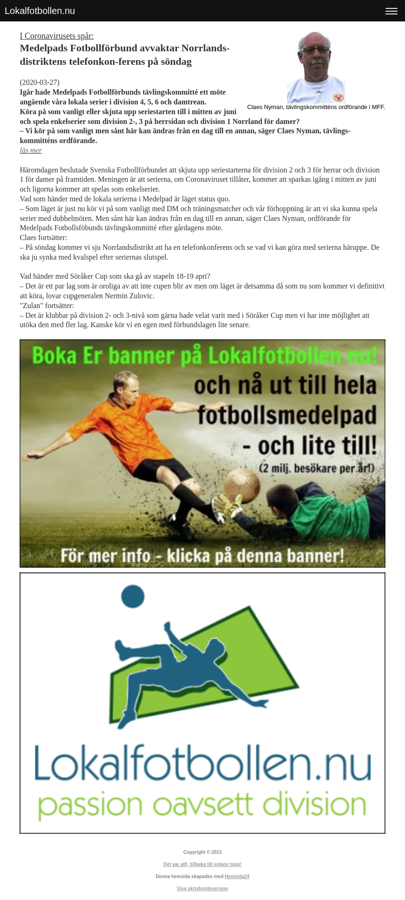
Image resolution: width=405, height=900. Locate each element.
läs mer (31, 150)
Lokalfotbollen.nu (40, 11)
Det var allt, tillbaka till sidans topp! (202, 864)
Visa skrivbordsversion (202, 888)
